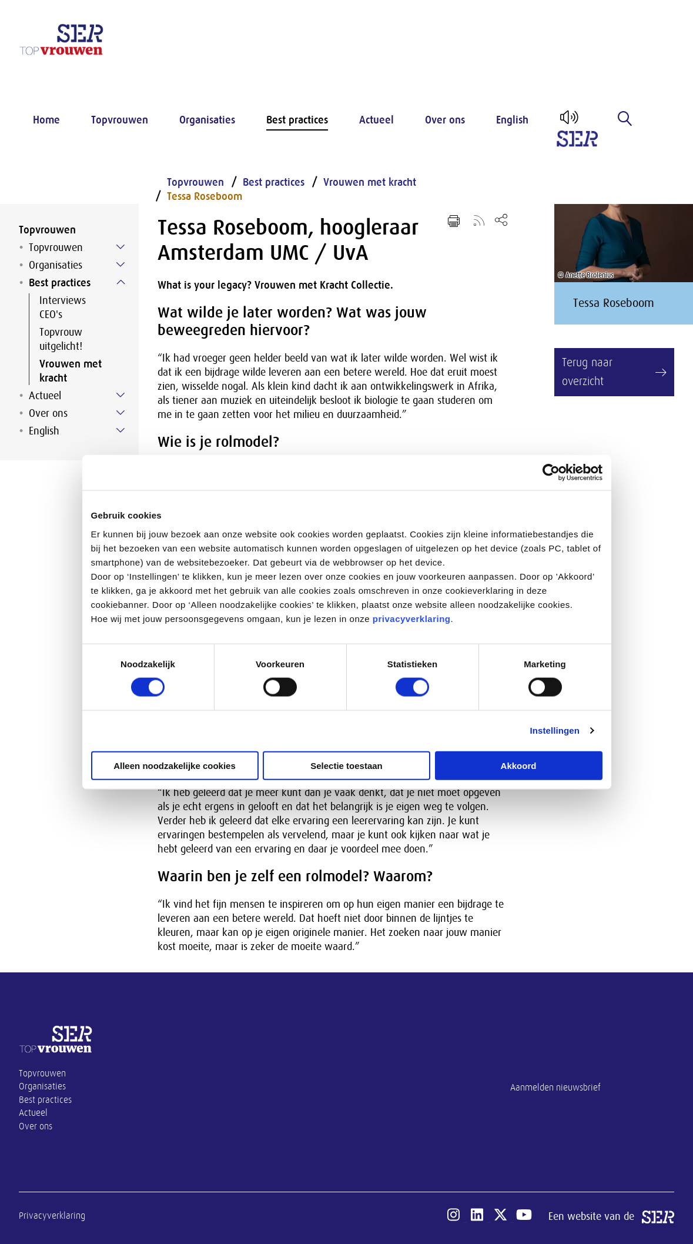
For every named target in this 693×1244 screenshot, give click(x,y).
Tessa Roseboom (204, 196)
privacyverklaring (412, 618)
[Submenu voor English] (120, 430)
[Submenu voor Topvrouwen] (120, 247)
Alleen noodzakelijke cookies (174, 765)
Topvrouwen (119, 120)
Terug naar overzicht (587, 372)
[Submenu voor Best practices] (120, 282)
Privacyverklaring (52, 1215)
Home (46, 120)
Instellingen (555, 730)
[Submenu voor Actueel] (120, 395)
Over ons (445, 120)
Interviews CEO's (62, 307)
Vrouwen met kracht (70, 371)
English (512, 120)
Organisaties (207, 120)
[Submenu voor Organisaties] (120, 264)
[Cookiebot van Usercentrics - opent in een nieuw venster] (551, 472)
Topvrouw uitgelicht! (60, 339)
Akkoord (519, 765)
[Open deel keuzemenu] (501, 219)
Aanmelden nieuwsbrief (555, 1087)
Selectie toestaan (346, 765)
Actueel (376, 120)
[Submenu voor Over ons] (120, 413)
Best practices (297, 120)
